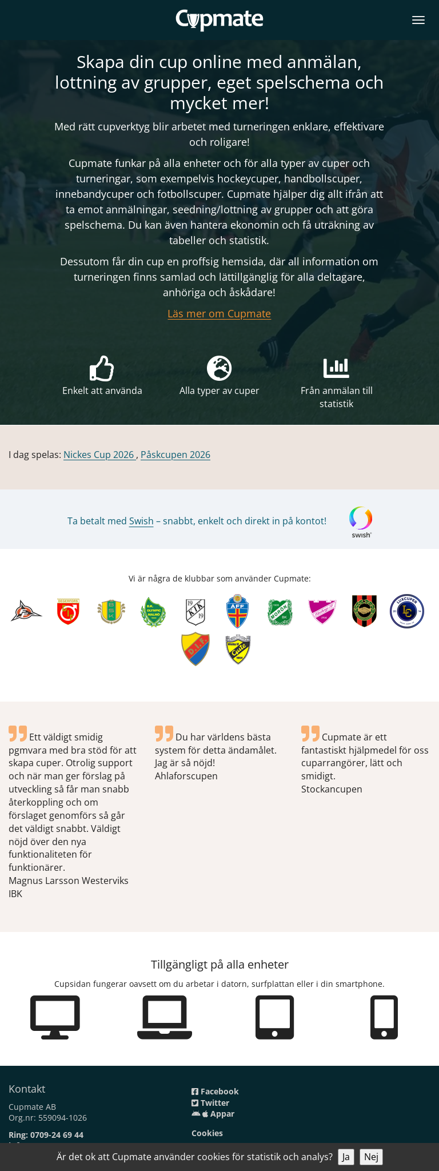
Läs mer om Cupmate (219, 313)
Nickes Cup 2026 (99, 454)
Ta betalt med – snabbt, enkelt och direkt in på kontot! (196, 521)
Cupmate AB (32, 1106)
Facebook (215, 1091)
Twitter (210, 1102)
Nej (371, 1156)
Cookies (207, 1133)
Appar (212, 1113)
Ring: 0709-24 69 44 (46, 1134)
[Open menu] (418, 18)
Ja (346, 1156)
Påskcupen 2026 (175, 454)
